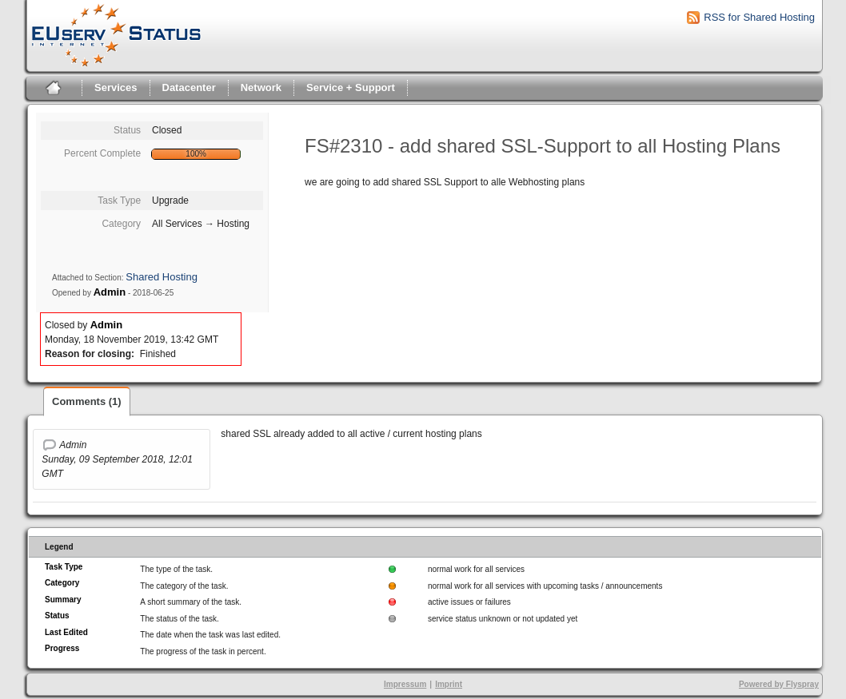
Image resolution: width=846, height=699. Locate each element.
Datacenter (189, 87)
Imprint (448, 684)
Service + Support (350, 87)
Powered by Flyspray (779, 684)
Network (261, 87)
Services (116, 87)
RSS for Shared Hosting (759, 17)
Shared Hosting (162, 277)
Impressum (405, 684)
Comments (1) (87, 401)
